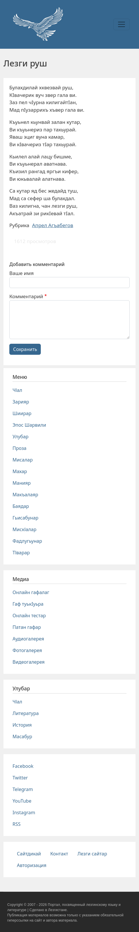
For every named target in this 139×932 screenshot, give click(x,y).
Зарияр (21, 402)
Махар (20, 471)
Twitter (20, 777)
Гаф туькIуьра (28, 604)
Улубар (21, 436)
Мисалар (23, 460)
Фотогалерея (27, 650)
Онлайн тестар (29, 615)
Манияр (22, 483)
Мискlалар (24, 529)
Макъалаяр (25, 494)
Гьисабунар (25, 518)
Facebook (23, 766)
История (22, 725)
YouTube (22, 801)
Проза (20, 448)
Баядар (21, 506)
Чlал (17, 390)
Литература (26, 713)
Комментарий (26, 296)
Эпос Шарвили (29, 425)
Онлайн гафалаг (31, 592)
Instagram (24, 812)
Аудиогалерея (28, 639)
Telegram (23, 789)
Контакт (59, 853)
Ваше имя (21, 273)
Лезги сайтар (92, 853)
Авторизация (31, 865)
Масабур (22, 736)
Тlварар (21, 552)
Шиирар (22, 413)
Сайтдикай (29, 853)
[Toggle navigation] (121, 24)
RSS (17, 824)
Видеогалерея (29, 662)
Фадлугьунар (27, 541)
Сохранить (25, 349)
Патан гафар (27, 627)
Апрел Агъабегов (52, 225)
